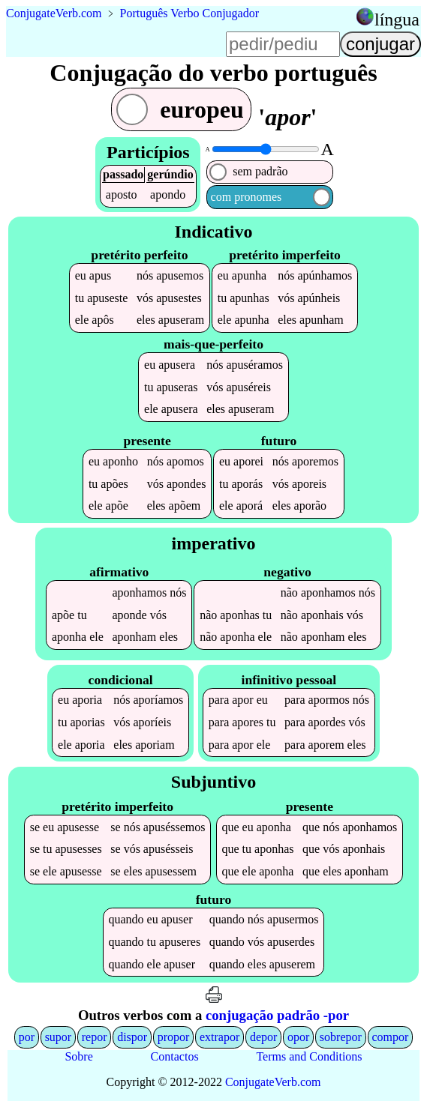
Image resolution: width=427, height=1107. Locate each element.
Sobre (78, 1056)
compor (389, 1037)
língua (396, 19)
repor (94, 1037)
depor (263, 1037)
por (27, 1037)
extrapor (219, 1037)
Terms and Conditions (309, 1056)
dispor (132, 1037)
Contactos (175, 1056)
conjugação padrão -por (277, 1015)
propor (174, 1037)
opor (298, 1037)
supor (58, 1037)
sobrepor (341, 1037)
